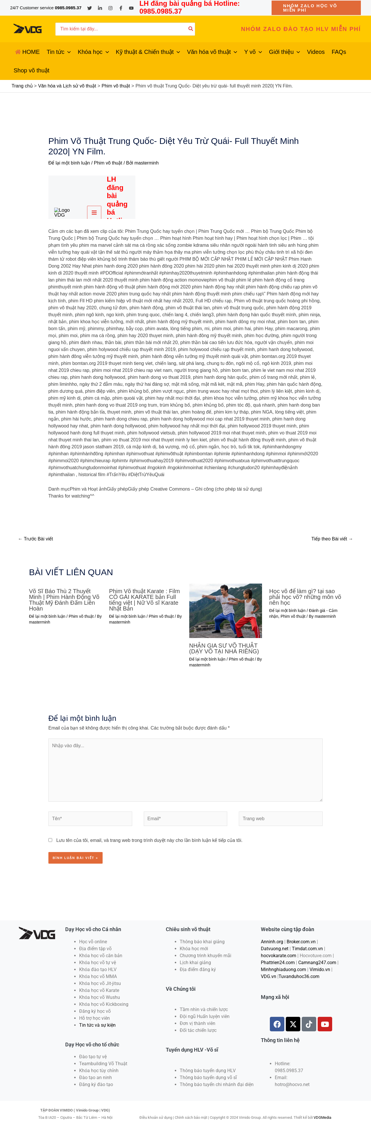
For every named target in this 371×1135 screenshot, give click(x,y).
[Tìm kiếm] (191, 29)
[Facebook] (121, 8)
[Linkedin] (100, 8)
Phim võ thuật (108, 162)
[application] (67, 52)
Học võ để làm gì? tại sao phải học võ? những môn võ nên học (305, 597)
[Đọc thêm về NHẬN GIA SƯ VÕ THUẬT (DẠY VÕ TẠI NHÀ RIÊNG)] (225, 610)
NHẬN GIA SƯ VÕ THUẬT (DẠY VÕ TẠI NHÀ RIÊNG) (224, 648)
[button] (316, 8)
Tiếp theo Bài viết (332, 538)
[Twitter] (89, 8)
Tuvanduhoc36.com (299, 976)
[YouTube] (131, 8)
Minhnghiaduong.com (283, 969)
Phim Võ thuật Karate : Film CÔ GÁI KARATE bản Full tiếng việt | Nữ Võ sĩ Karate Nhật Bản (144, 600)
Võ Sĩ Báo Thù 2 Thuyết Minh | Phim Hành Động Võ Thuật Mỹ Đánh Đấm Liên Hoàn (64, 600)
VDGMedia (322, 1117)
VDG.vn (268, 976)
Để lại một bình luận (69, 162)
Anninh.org (272, 941)
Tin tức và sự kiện (97, 1025)
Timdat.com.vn (307, 948)
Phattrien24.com (278, 962)
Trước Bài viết (35, 538)
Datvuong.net (274, 948)
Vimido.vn (320, 969)
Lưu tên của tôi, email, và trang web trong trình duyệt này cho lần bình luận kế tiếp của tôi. (149, 840)
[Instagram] (110, 8)
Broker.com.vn (301, 941)
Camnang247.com (317, 962)
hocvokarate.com (278, 955)
